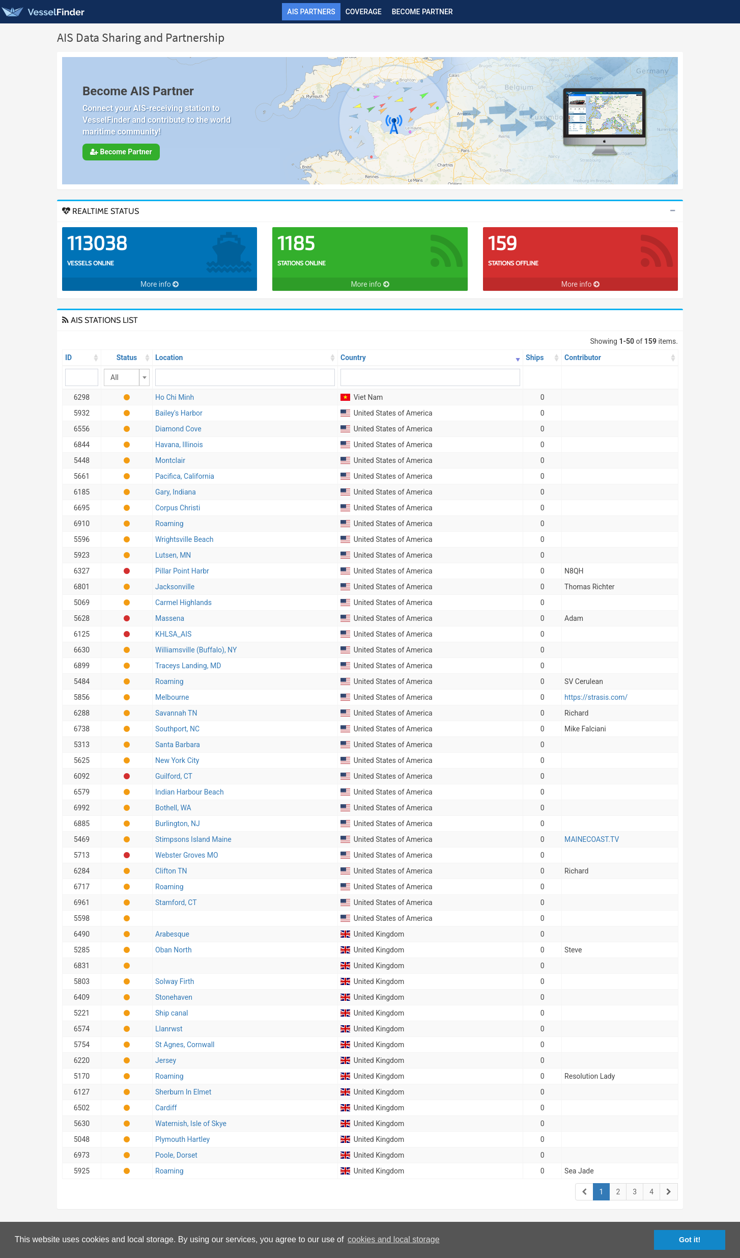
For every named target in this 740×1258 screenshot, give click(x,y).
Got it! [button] (689, 1240)
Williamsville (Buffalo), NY (196, 650)
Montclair (170, 460)
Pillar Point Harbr (182, 571)
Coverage (364, 12)
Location (169, 357)
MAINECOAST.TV (591, 839)
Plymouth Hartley (182, 1139)
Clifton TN (171, 871)
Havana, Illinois (179, 445)
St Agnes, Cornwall (184, 1045)
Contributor (582, 357)
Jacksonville (174, 587)
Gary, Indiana (175, 492)
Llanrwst (168, 1029)
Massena (169, 618)
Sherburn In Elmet (183, 1092)
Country (353, 357)
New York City (177, 760)
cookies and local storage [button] (394, 1239)
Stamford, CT (176, 902)
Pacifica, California (184, 476)
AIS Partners (311, 12)
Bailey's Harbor (179, 413)
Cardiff (166, 1108)
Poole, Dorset (176, 1155)
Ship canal (171, 1013)
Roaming (169, 523)
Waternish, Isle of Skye (190, 1123)
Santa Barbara (177, 745)
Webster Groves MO (186, 855)
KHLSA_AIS (173, 634)
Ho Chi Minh (174, 397)
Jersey (165, 1060)
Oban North (173, 950)
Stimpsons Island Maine (193, 839)
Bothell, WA (173, 808)
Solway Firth (174, 981)
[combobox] (127, 377)
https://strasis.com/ (596, 697)
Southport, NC (177, 729)
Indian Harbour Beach (189, 792)
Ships (535, 357)
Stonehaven (173, 997)
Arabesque (172, 934)
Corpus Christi (177, 508)
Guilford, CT (173, 776)
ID (68, 357)
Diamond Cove (178, 429)
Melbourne (172, 697)
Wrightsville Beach (184, 539)
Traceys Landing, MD (188, 666)
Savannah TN (176, 713)
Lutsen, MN (173, 555)
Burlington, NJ (177, 823)
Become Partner (422, 12)
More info (159, 284)
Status (127, 357)
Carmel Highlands (183, 602)
